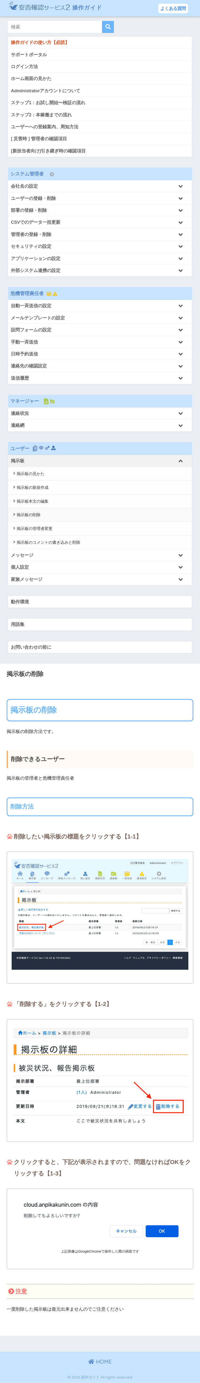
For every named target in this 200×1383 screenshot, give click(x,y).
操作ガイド (57, 8)
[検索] (108, 27)
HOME (100, 1362)
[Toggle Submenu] (100, 186)
